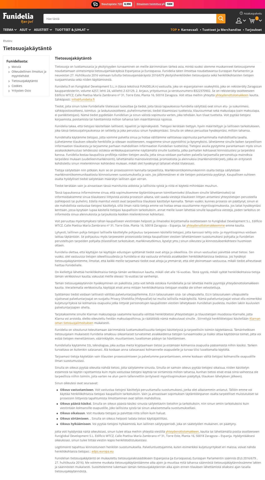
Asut (24, 30)
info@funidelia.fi (83, 99)
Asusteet (41, 30)
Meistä (16, 67)
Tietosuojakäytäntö (25, 81)
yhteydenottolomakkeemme (206, 225)
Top (174, 30)
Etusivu (7, 41)
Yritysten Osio (21, 90)
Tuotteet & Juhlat (70, 30)
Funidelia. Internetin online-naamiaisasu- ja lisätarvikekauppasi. (18, 18)
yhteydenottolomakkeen (232, 95)
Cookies (17, 86)
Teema (8, 30)
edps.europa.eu (103, 451)
